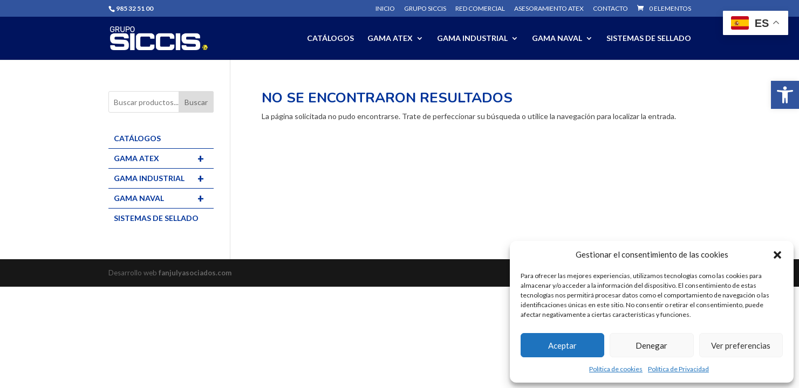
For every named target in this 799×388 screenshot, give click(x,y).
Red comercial (480, 8)
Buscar (196, 102)
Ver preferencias (740, 345)
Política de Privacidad (678, 369)
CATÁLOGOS (330, 38)
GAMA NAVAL (557, 38)
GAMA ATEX (390, 38)
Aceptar (562, 345)
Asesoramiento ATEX (549, 8)
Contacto (610, 8)
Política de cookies (616, 369)
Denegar (651, 345)
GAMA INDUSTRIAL (472, 38)
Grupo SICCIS (425, 8)
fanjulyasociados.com (195, 272)
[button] (785, 95)
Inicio (385, 8)
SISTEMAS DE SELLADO (648, 38)
